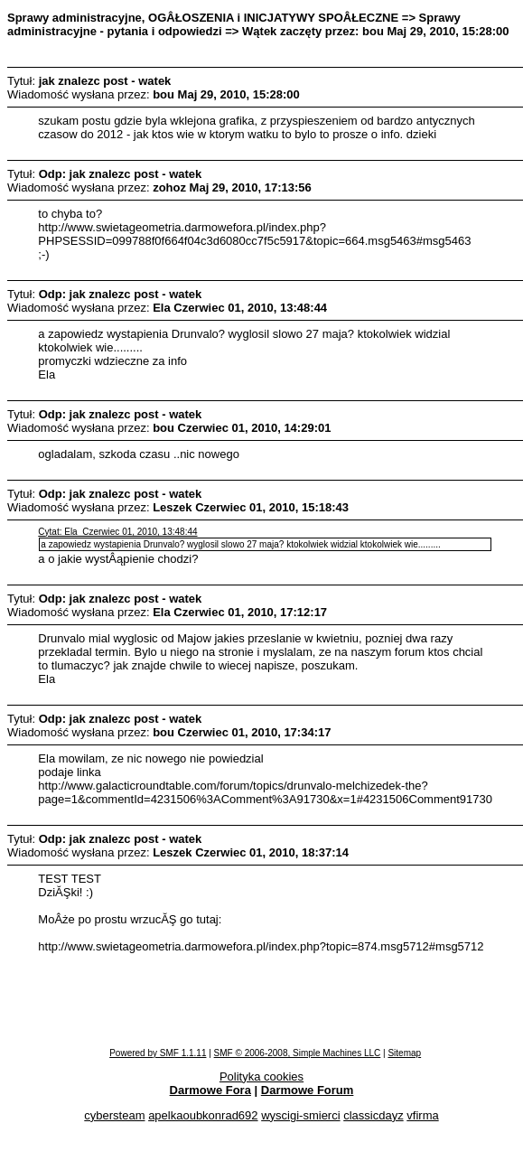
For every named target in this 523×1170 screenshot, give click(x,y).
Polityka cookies (261, 1076)
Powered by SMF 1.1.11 (157, 1053)
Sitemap (404, 1053)
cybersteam (114, 1115)
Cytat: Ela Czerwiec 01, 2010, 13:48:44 (117, 532)
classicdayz (373, 1115)
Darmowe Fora (210, 1090)
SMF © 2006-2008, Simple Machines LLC (297, 1053)
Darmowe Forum (307, 1090)
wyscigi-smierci (300, 1115)
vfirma (422, 1115)
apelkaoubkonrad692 (202, 1115)
